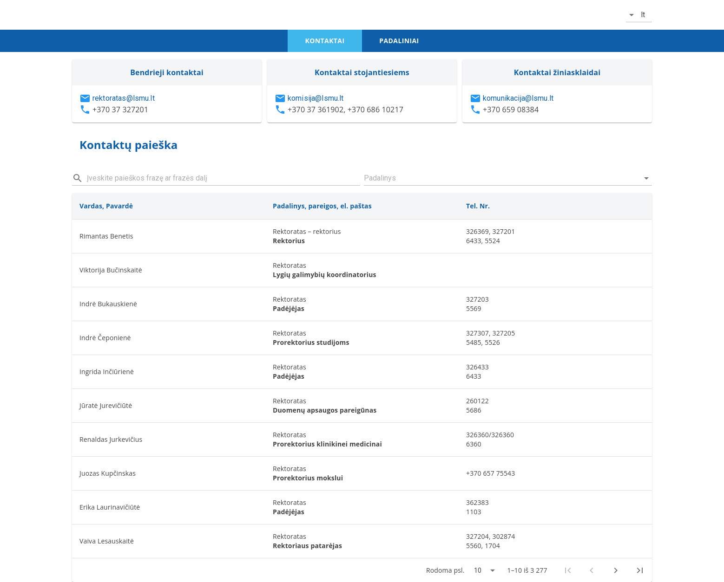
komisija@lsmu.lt (315, 98)
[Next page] (616, 570)
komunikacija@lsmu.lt (518, 98)
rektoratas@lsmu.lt (123, 98)
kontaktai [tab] (325, 40)
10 (477, 570)
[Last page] (640, 570)
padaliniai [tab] (399, 40)
